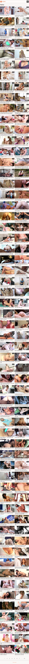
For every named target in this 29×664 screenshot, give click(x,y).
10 (24, 658)
